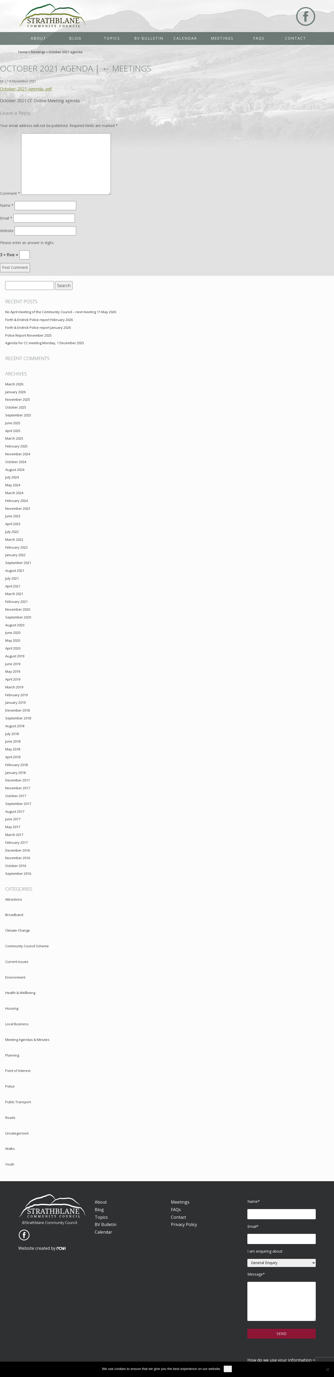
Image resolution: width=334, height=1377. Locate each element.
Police (10, 1086)
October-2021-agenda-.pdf (26, 89)
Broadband (14, 914)
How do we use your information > (281, 1360)
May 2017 (12, 826)
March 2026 (14, 384)
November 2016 (17, 858)
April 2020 (12, 648)
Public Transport (18, 1102)
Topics (112, 38)
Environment (15, 977)
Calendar (185, 38)
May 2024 (12, 485)
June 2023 (12, 516)
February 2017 (16, 842)
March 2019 (14, 687)
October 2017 (15, 795)
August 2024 (14, 469)
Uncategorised (16, 1133)
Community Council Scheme (27, 946)
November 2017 (17, 788)
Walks (10, 1148)
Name (7, 205)
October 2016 (15, 865)
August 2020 (14, 625)
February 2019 (16, 695)
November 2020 (17, 609)
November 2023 (17, 508)
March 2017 (14, 834)
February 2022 (16, 547)
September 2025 (18, 415)
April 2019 (12, 679)
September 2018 (18, 718)
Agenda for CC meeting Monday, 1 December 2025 (44, 343)
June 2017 (12, 819)
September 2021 (18, 562)
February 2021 (16, 601)
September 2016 (18, 873)
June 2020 (12, 632)
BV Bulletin (148, 38)
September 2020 (18, 617)
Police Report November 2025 (28, 335)
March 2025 (14, 438)
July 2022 (12, 531)
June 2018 (12, 741)
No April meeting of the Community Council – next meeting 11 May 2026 (60, 312)
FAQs (259, 38)
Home (23, 52)
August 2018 (14, 726)
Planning (12, 1055)
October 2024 (15, 461)
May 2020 (12, 640)
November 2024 (17, 454)
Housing (11, 1008)
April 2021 (12, 586)
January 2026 (15, 392)
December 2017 (17, 780)
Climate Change (17, 930)
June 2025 (12, 423)
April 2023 (12, 523)
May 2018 (12, 749)
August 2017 (14, 811)
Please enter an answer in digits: (27, 242)
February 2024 (16, 500)
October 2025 (15, 407)
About (38, 38)
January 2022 (15, 555)
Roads (10, 1117)
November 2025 (17, 399)
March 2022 (14, 539)
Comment (10, 193)
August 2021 (14, 570)
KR (2, 81)
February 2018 (16, 764)
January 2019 (15, 702)
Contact (295, 38)
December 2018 (17, 710)
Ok (228, 1369)
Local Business (17, 1024)
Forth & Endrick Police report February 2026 (39, 319)
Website (7, 230)
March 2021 (14, 593)
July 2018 (12, 733)
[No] (327, 1369)
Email (6, 218)
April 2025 (12, 430)
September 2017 (18, 803)
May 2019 (12, 671)
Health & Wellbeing (20, 992)
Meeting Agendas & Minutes (27, 1039)
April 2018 (12, 757)
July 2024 (12, 477)
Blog (75, 38)
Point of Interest (18, 1070)
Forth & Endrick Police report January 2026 (38, 327)
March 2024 (14, 492)
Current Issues (16, 961)
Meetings (222, 38)
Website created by (41, 1248)
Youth (9, 1164)
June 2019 (12, 664)
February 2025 (16, 446)
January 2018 (15, 772)
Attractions (13, 899)
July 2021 (12, 578)
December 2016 (17, 850)
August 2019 (14, 656)
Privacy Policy (184, 1224)
